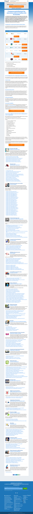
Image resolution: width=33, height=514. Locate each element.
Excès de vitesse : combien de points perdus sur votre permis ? (13, 345)
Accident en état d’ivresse (17, 507)
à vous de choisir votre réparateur (16, 438)
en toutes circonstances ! (14, 361)
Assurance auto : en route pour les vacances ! (11, 373)
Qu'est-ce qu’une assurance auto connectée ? (11, 178)
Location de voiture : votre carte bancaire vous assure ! (13, 369)
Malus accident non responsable (17, 508)
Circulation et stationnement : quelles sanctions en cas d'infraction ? (14, 346)
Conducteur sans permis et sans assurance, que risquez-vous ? (13, 458)
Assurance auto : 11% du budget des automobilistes (12, 175)
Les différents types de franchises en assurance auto (12, 278)
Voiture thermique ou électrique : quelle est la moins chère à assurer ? (14, 311)
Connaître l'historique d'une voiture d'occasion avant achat (13, 367)
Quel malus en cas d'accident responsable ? (11, 234)
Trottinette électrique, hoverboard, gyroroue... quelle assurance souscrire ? (15, 318)
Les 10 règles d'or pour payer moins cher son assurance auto (13, 171)
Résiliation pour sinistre (16, 510)
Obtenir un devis (16, 36)
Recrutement (21, 513)
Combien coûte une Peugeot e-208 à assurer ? (11, 316)
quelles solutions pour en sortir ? (15, 391)
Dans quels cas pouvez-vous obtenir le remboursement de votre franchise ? (15, 279)
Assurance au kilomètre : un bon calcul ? (11, 177)
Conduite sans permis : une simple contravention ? (12, 462)
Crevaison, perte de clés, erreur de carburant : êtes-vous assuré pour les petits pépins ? (17, 376)
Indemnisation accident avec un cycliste (18, 505)
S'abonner (25, 488)
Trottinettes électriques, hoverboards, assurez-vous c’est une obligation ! (15, 375)
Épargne (24, 500)
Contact (24, 513)
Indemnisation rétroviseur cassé (17, 499)
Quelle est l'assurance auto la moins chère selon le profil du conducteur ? (15, 174)
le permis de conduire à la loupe (17, 333)
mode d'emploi (15, 252)
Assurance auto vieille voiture (7, 506)
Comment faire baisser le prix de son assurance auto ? (12, 176)
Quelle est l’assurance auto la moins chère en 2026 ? (12, 157)
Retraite (24, 502)
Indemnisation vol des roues (17, 502)
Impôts (24, 501)
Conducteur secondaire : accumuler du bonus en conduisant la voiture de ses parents (16, 299)
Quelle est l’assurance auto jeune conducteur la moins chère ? (13, 161)
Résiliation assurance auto (17, 509)
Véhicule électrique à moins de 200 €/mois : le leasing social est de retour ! (15, 310)
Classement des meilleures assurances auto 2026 (12, 156)
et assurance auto (13, 423)
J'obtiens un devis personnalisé (16, 72)
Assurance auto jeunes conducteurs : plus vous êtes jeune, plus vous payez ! (15, 293)
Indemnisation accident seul (17, 503)
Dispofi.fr (17, 512)
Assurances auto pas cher (7, 500)
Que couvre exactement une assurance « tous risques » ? (13, 230)
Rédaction (13, 513)
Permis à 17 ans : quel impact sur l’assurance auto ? (12, 289)
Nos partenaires (9, 513)
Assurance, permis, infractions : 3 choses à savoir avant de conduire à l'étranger (16, 368)
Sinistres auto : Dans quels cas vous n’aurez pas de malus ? (13, 235)
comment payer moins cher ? (15, 164)
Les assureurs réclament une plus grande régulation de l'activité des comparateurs (16, 409)
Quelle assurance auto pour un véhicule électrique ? (12, 179)
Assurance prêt (25, 499)
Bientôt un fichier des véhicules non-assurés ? (11, 461)
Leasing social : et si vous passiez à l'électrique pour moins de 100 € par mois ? (15, 314)
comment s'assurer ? (13, 305)
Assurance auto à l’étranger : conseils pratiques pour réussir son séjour (14, 370)
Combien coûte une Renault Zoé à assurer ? (11, 317)
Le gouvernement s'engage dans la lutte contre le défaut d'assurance (14, 460)
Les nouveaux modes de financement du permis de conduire (13, 341)
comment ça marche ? (16, 272)
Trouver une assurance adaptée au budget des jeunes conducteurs (14, 297)
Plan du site (19, 513)
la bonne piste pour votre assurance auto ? (17, 400)
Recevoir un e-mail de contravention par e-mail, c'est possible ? (14, 457)
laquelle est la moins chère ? (15, 149)
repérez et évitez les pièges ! (15, 412)
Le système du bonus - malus (9, 170)
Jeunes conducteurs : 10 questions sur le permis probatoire (13, 300)
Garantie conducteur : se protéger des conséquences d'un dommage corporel (15, 232)
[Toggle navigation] (28, 1)
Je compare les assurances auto (16, 110)
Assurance (24, 496)
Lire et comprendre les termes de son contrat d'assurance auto (13, 227)
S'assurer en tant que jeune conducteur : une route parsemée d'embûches (15, 296)
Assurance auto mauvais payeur (7, 505)
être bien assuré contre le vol (15, 380)
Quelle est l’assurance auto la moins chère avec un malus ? (13, 160)
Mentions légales (15, 513)
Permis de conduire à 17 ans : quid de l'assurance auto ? (12, 290)
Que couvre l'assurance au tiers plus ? (10, 229)
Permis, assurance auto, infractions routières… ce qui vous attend (14, 340)
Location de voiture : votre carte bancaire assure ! (12, 280)
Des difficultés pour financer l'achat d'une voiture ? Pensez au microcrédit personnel (16, 366)
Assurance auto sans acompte (7, 501)
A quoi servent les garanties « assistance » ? (11, 233)
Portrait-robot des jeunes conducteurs (11, 292)
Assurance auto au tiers (7, 496)
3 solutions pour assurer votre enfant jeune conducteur (13, 291)
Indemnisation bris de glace (17, 498)
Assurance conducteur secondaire (8, 499)
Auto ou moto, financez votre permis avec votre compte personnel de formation (16, 339)
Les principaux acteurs (15, 465)
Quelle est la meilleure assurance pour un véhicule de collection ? (14, 377)
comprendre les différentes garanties (16, 218)
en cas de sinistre (15, 240)
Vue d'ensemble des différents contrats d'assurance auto (13, 226)
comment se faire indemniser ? (16, 451)
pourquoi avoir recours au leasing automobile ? (18, 321)
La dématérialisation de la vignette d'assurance (11, 225)
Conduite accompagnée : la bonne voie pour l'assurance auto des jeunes (15, 298)
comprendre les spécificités (17, 350)
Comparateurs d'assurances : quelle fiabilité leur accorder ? (13, 408)
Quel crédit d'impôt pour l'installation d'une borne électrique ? (13, 315)
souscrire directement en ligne (12, 105)
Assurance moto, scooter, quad (10, 374)
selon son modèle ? (16, 184)
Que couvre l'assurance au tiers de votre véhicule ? (12, 228)
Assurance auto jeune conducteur (8, 498)
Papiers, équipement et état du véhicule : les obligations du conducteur (14, 344)
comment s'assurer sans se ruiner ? (16, 283)
